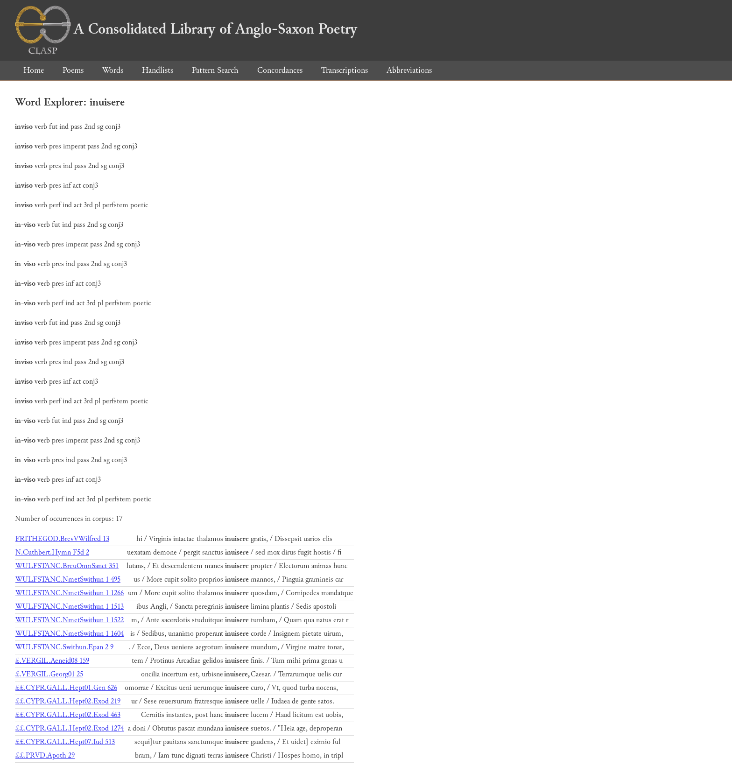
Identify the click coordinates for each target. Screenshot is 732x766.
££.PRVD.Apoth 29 (45, 755)
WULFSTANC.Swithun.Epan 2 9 (64, 647)
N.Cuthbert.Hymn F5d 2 (52, 552)
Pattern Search (215, 70)
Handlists (157, 70)
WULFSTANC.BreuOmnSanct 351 (67, 566)
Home (33, 70)
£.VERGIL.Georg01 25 (49, 674)
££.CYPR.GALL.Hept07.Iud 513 (65, 742)
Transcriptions (344, 70)
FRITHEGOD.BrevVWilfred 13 (62, 539)
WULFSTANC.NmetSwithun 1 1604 (69, 633)
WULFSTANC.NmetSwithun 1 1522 (69, 620)
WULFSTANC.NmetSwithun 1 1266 (69, 593)
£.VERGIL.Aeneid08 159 (52, 660)
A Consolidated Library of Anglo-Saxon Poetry (186, 29)
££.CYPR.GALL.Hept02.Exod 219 (67, 701)
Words (112, 70)
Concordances (280, 70)
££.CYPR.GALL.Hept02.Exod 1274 (69, 728)
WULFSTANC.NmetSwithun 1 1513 (69, 606)
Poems (73, 70)
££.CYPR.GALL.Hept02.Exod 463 (67, 715)
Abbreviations (409, 70)
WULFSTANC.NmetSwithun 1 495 (67, 579)
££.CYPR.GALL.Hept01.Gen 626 (66, 687)
